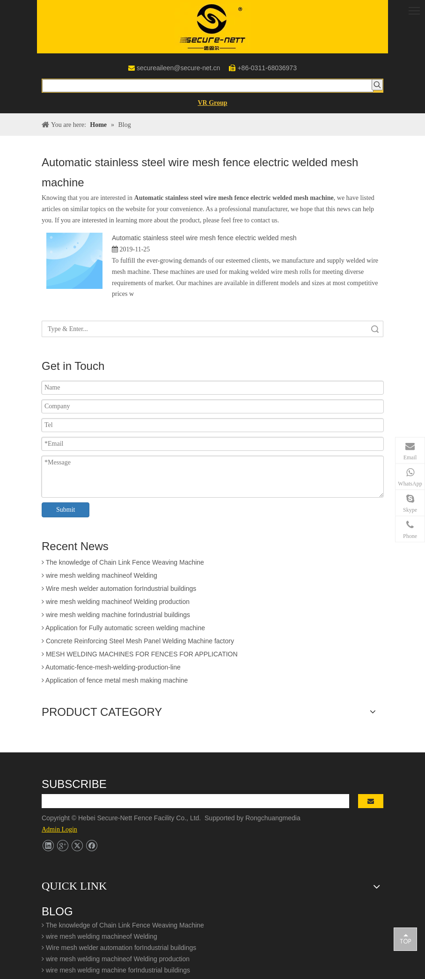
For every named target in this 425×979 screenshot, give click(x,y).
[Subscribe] (377, 677)
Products (54, 788)
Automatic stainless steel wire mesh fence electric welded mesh (204, 238)
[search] (207, 678)
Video (50, 810)
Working (54, 821)
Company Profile (66, 766)
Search (375, 329)
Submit (65, 509)
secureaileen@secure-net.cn (178, 68)
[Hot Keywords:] (377, 84)
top (405, 939)
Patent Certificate (67, 776)
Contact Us (58, 832)
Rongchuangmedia (275, 695)
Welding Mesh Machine (76, 843)
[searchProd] (208, 85)
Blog (48, 799)
